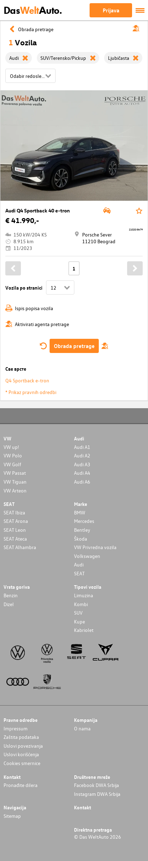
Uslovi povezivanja (23, 745)
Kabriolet (83, 630)
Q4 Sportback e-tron (27, 380)
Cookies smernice (22, 763)
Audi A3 (82, 464)
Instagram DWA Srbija (97, 794)
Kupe (79, 621)
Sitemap (12, 815)
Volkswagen (87, 556)
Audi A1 (82, 447)
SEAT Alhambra (20, 547)
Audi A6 (82, 481)
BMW (79, 512)
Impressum (16, 728)
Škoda (80, 538)
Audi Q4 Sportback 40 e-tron (37, 210)
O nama (82, 728)
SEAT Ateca (15, 538)
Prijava (111, 10)
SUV (78, 612)
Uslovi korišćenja (21, 754)
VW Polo (13, 455)
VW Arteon (15, 490)
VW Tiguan (15, 481)
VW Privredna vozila (95, 547)
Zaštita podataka (21, 737)
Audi (79, 564)
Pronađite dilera (21, 785)
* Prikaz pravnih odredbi (30, 392)
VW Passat (15, 472)
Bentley (82, 529)
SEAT (79, 573)
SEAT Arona (16, 521)
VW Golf (12, 464)
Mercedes (84, 521)
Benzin (11, 595)
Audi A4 (82, 472)
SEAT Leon (15, 529)
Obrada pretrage (74, 345)
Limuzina (83, 595)
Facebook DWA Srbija (96, 785)
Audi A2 (82, 455)
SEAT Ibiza (14, 512)
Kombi (81, 604)
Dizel (9, 604)
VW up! (11, 447)
